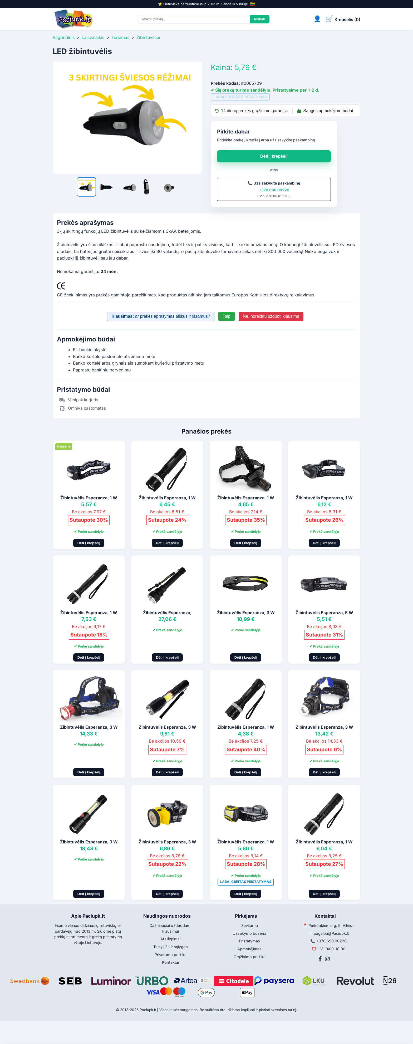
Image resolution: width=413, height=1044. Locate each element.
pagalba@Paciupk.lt (331, 933)
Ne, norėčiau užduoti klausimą (271, 316)
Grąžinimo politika (250, 956)
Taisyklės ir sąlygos (170, 946)
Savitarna (249, 925)
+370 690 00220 (274, 190)
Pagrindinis (64, 37)
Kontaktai (170, 962)
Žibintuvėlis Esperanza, (167, 612)
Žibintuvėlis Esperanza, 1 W (88, 497)
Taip (226, 316)
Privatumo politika (170, 954)
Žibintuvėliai (148, 37)
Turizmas (120, 37)
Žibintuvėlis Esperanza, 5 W (324, 612)
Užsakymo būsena (249, 933)
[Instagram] (327, 959)
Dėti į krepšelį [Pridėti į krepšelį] (88, 543)
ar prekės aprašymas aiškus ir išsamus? (160, 316)
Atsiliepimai (170, 939)
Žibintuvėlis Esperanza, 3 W (246, 612)
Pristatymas (249, 941)
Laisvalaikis (93, 37)
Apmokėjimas (249, 949)
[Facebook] (320, 959)
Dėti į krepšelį (274, 156)
